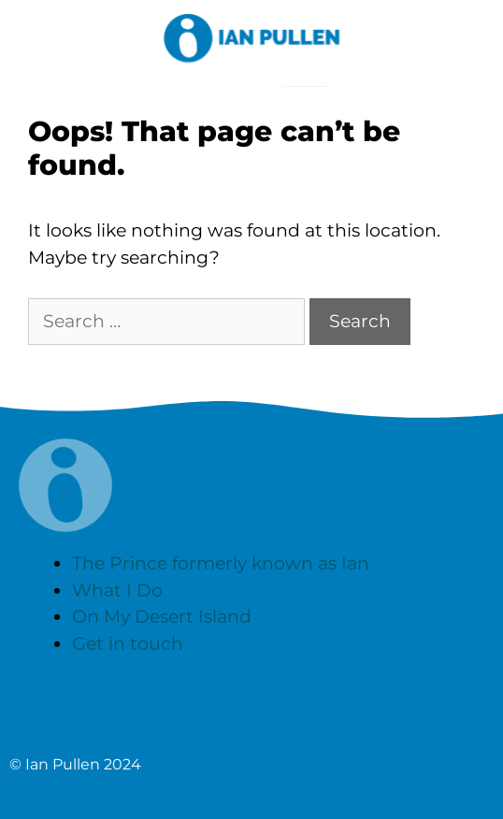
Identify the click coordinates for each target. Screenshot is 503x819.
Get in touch (127, 643)
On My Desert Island (162, 616)
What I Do (117, 590)
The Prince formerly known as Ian (220, 563)
